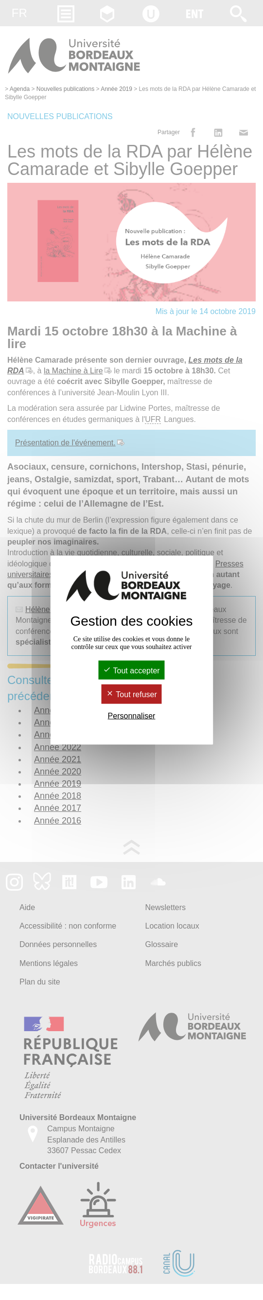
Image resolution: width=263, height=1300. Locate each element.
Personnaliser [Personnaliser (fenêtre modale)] (132, 715)
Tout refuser (131, 694)
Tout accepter (131, 671)
